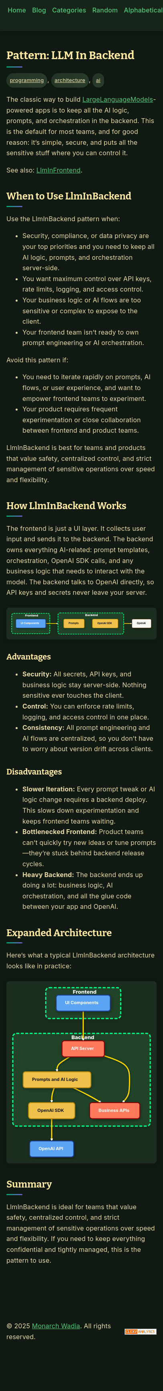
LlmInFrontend (58, 170)
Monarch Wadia (56, 1326)
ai (98, 80)
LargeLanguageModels (118, 99)
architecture (69, 80)
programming (27, 80)
